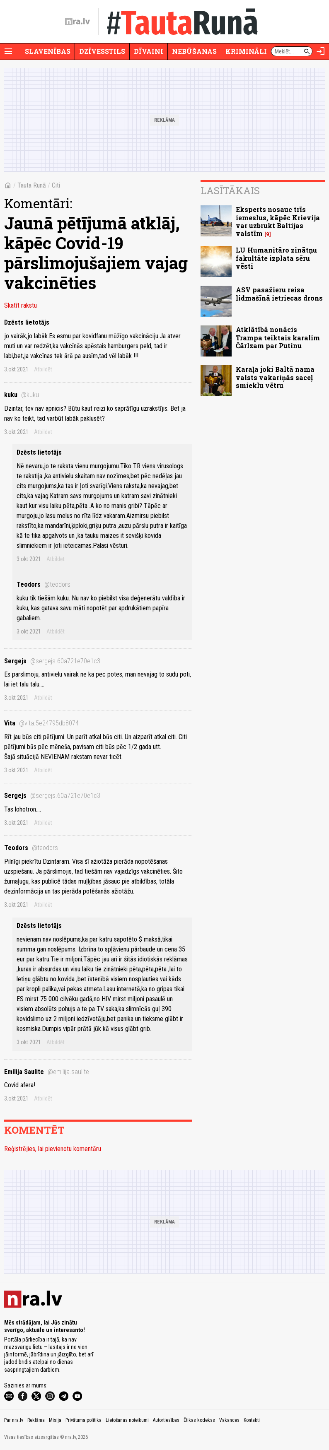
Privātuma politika (83, 1420)
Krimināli (246, 51)
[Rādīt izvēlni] (8, 51)
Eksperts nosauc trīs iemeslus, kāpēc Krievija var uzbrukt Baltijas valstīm (278, 221)
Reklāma (36, 1420)
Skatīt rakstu (20, 305)
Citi (56, 185)
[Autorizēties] (320, 51)
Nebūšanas (194, 51)
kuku (21, 395)
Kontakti (252, 1420)
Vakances (229, 1420)
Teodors (43, 584)
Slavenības (47, 51)
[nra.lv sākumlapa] (77, 21)
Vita (41, 723)
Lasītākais (230, 190)
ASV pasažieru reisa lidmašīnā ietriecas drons (279, 293)
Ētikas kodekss (199, 1420)
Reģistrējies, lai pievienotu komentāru (52, 1149)
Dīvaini (148, 51)
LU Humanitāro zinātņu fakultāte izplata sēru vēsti (276, 258)
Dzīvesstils (102, 51)
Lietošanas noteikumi (127, 1420)
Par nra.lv (13, 1420)
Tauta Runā (31, 185)
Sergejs (52, 661)
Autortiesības (166, 1420)
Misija (55, 1420)
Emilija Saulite (46, 1072)
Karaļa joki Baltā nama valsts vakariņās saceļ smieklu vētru (275, 377)
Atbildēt (43, 369)
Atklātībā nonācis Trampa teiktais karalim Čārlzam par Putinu (278, 337)
